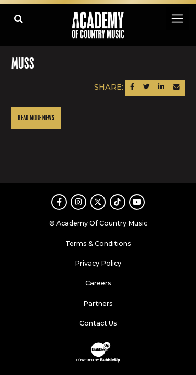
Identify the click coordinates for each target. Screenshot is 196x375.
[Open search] (18, 18)
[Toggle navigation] (177, 18)
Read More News (36, 118)
